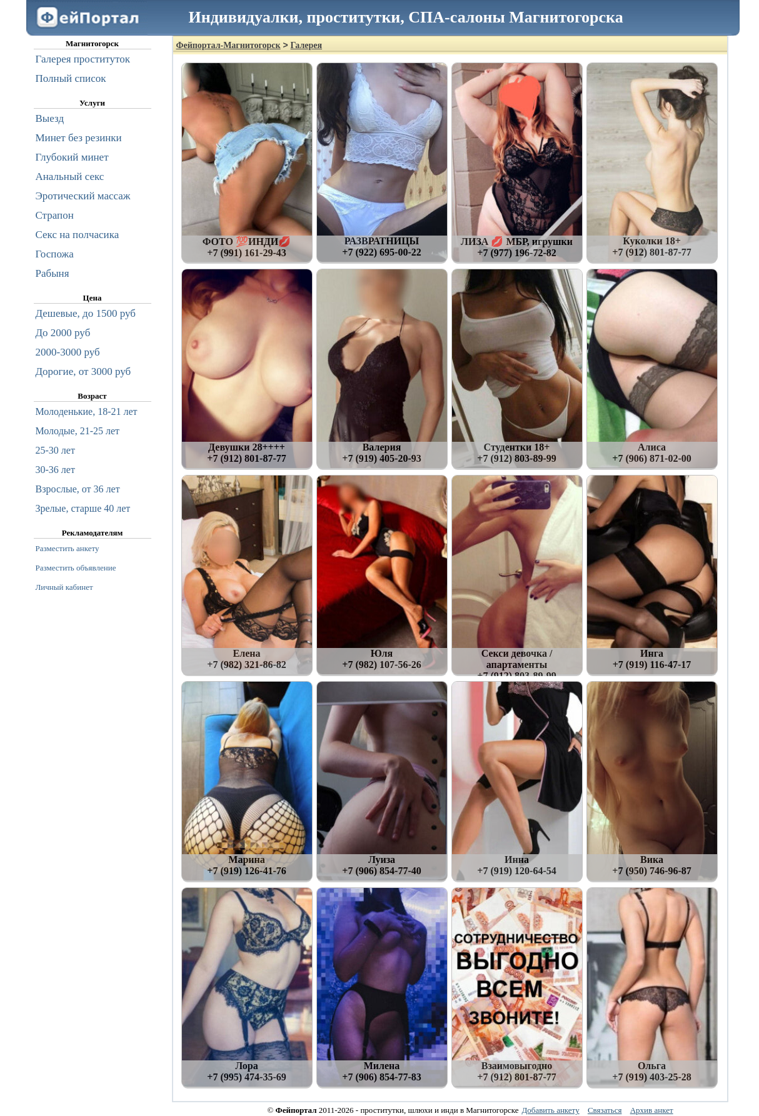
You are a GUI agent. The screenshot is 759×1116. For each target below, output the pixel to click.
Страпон (55, 215)
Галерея (306, 45)
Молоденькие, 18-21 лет (87, 411)
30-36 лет (55, 469)
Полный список (71, 78)
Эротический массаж (83, 196)
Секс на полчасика (77, 235)
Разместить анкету (67, 548)
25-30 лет (55, 450)
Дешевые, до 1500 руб (86, 313)
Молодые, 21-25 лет (78, 431)
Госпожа (55, 254)
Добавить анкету (550, 1110)
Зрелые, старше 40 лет (83, 508)
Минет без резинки (79, 138)
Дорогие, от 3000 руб (83, 371)
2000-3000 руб (68, 352)
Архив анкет (651, 1110)
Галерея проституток (83, 59)
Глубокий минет (72, 157)
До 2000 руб (63, 333)
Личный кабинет (64, 587)
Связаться (605, 1110)
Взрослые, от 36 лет (78, 489)
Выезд (50, 118)
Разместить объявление (76, 567)
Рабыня (52, 273)
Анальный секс (70, 176)
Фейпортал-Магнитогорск (228, 45)
